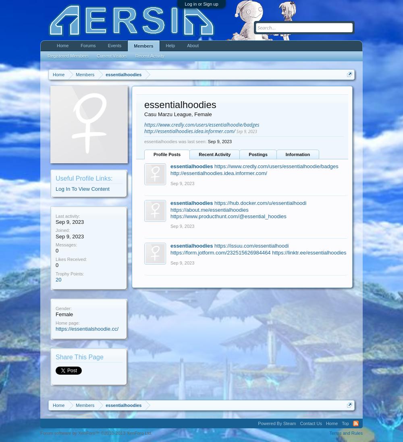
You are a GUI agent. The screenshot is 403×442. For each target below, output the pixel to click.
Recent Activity (215, 154)
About (193, 45)
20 (58, 280)
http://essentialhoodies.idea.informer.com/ (189, 131)
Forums (88, 45)
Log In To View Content (83, 189)
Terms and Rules (346, 433)
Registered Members (68, 56)
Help (170, 45)
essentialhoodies (191, 166)
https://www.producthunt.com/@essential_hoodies (228, 216)
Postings (258, 154)
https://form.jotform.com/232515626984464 (220, 253)
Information (298, 154)
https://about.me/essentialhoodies (209, 210)
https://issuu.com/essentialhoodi (251, 246)
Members (143, 46)
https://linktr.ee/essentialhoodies (309, 253)
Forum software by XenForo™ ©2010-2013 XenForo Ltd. (96, 433)
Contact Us (311, 423)
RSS (356, 423)
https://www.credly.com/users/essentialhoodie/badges (201, 124)
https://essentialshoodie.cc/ (87, 329)
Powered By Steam (277, 423)
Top (345, 423)
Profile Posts (167, 154)
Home (63, 45)
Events (115, 45)
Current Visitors (112, 56)
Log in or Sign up (201, 4)
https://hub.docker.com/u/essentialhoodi (260, 203)
